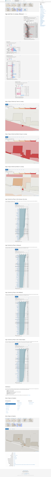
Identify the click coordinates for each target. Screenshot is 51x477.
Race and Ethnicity (8, 405)
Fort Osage (15, 456)
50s (17, 104)
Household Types (42, 16)
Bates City (15, 464)
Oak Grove (29, 464)
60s (19, 104)
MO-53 (14, 462)
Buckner (20, 464)
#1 (37, 16)
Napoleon (15, 463)
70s (21, 104)
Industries (18, 408)
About (23, 470)
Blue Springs (17, 464)
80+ (23, 104)
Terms (25, 470)
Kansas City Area (15, 455)
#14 (38, 138)
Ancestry (7, 411)
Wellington (34, 464)
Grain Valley (26, 464)
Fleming (24, 464)
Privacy (27, 470)
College (9, 104)
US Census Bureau (27, 473)
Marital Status (7, 408)
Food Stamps (18, 405)
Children (7, 104)
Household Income (19, 402)
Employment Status (42, 21)
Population (7, 402)
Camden (22, 464)
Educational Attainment (31, 402)
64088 (16, 457)
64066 (14, 457)
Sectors (41, 24)
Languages (7, 412)
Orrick (31, 464)
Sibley (14, 465)
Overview (41, 5)
